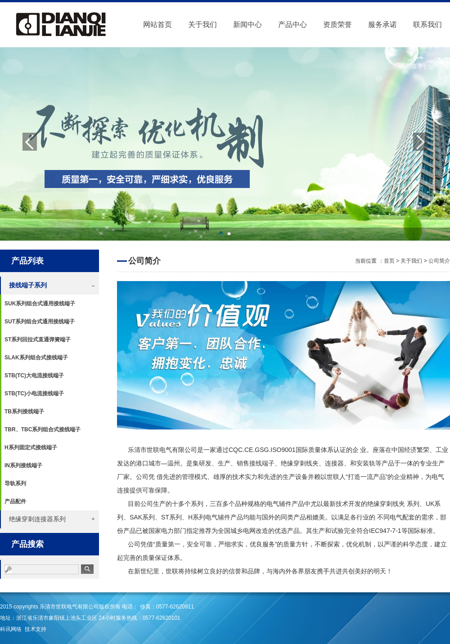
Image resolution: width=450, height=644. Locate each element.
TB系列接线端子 (24, 411)
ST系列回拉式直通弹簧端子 (37, 339)
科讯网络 (11, 629)
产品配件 (15, 501)
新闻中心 (247, 24)
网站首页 (157, 24)
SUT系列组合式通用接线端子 (39, 321)
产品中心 (292, 24)
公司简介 (439, 261)
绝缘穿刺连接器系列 (37, 519)
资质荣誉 (337, 24)
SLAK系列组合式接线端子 (36, 357)
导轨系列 (15, 483)
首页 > (392, 261)
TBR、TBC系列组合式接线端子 (42, 429)
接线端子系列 (28, 285)
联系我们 (427, 24)
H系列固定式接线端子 (30, 447)
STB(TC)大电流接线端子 (34, 375)
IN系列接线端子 (23, 465)
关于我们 (202, 24)
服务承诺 (382, 24)
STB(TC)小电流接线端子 (34, 393)
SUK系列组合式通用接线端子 (39, 303)
